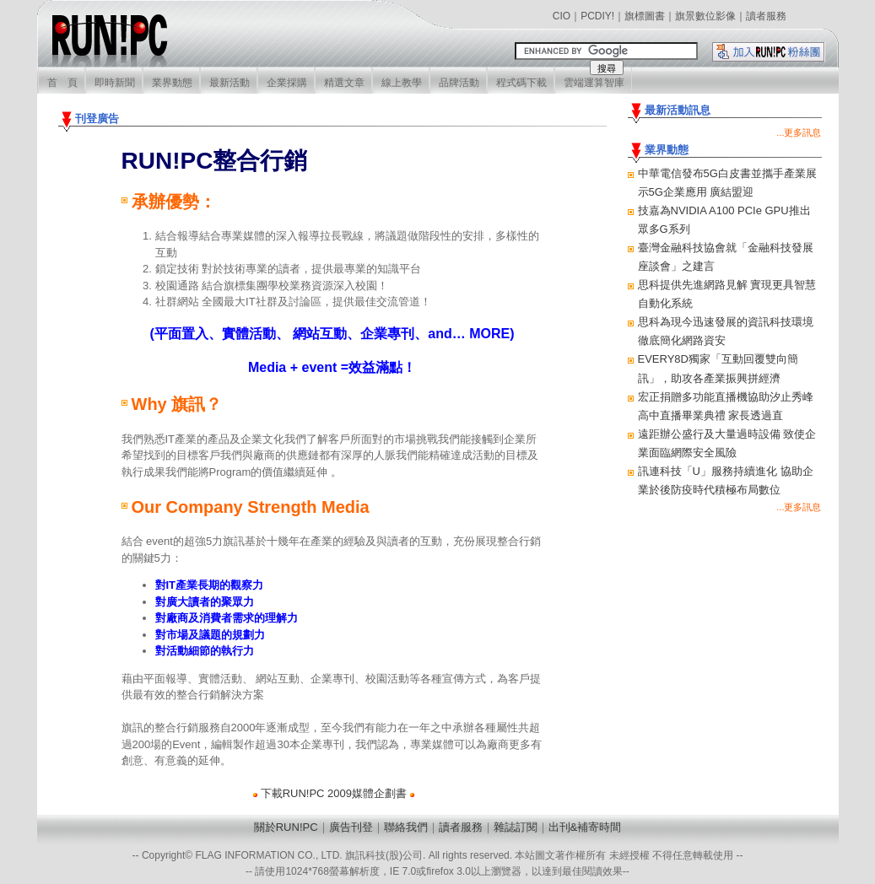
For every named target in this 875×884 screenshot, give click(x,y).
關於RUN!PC (286, 827)
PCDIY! (597, 16)
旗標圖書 (644, 16)
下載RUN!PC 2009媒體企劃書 (334, 793)
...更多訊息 (798, 132)
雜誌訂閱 (515, 827)
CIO (561, 16)
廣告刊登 (351, 827)
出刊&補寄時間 (585, 827)
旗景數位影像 (705, 16)
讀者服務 (766, 16)
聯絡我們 (406, 827)
